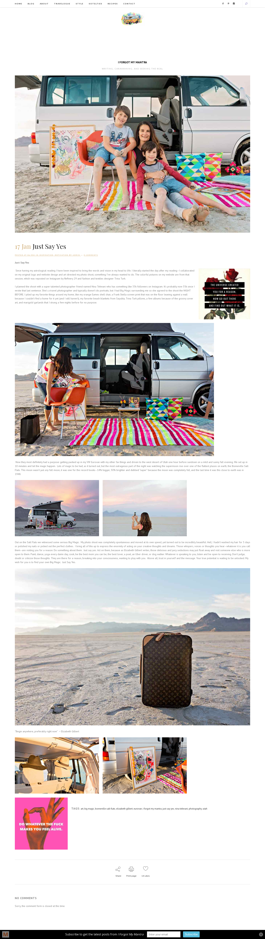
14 (146, 876)
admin (76, 255)
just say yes (169, 809)
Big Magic (125, 291)
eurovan (138, 809)
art (82, 809)
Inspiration (46, 255)
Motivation (61, 255)
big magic (89, 809)
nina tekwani (182, 809)
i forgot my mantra (153, 809)
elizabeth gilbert (125, 809)
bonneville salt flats (106, 809)
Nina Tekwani (99, 287)
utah (207, 809)
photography (196, 809)
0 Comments (91, 255)
